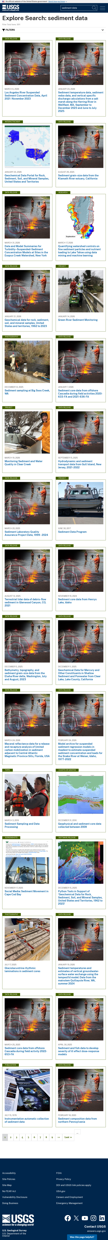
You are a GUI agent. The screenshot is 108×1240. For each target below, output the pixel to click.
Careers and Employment (69, 1197)
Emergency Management (69, 1203)
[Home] (10, 10)
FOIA (59, 1173)
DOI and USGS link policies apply (73, 1185)
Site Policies (8, 1179)
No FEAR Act (9, 1191)
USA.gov (60, 1191)
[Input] (79, 8)
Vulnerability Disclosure (14, 1197)
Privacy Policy (63, 1179)
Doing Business (10, 1203)
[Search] (94, 8)
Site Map (7, 1185)
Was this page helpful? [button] (82, 1237)
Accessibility (9, 1173)
